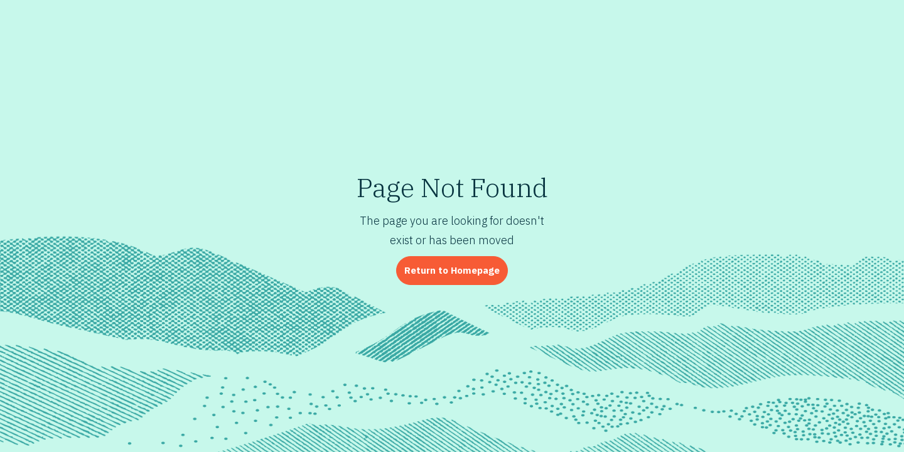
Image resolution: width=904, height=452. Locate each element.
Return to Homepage (452, 270)
